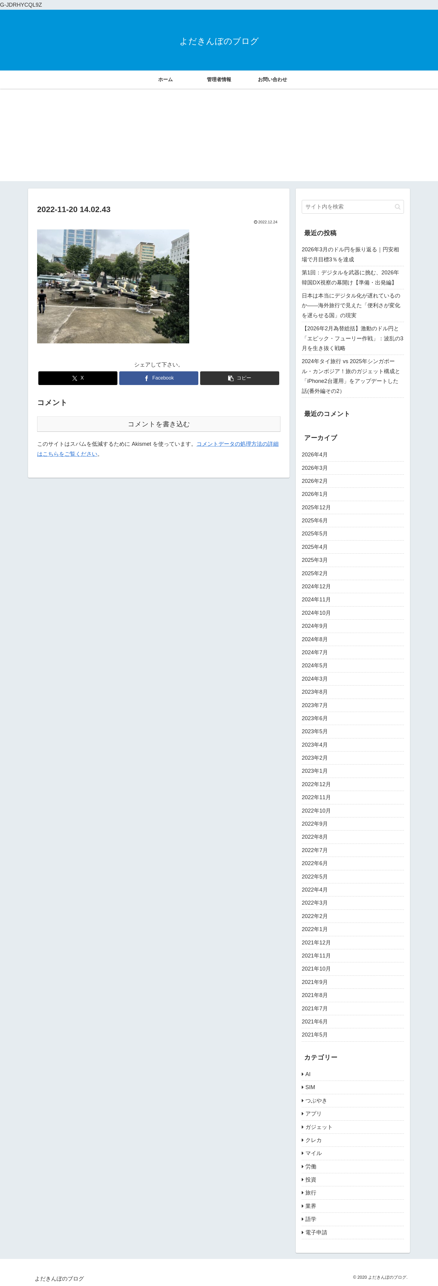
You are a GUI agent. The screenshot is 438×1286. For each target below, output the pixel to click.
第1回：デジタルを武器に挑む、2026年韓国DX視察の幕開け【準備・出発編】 (350, 277)
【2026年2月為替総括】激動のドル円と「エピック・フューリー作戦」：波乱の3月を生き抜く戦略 (352, 338)
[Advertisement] (218, 138)
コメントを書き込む (159, 424)
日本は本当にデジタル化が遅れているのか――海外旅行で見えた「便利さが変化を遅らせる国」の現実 (351, 305)
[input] (353, 207)
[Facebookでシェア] (158, 378)
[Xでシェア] (77, 378)
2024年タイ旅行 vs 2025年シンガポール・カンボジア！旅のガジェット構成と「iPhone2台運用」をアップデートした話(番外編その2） (351, 376)
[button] (239, 378)
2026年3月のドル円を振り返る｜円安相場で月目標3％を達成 (350, 254)
